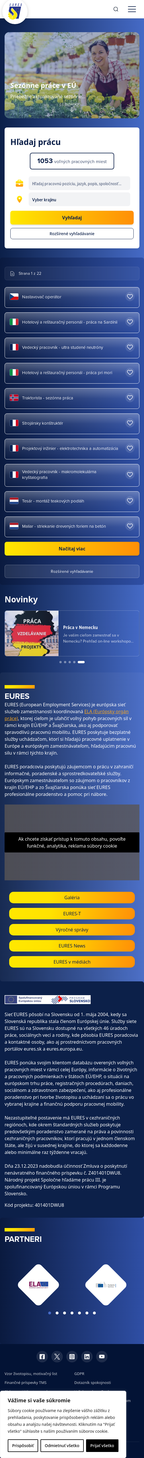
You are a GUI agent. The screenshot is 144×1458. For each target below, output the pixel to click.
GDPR (79, 1373)
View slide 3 (64, 1313)
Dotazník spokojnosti (92, 1382)
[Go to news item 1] (60, 662)
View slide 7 (94, 1313)
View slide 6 (86, 1313)
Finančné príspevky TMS (25, 1382)
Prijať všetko (102, 1445)
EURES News (72, 946)
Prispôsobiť (23, 1445)
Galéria (72, 897)
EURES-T (72, 913)
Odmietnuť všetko (62, 1445)
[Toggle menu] (132, 9)
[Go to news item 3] (70, 662)
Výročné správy (72, 930)
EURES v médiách (71, 962)
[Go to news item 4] (74, 662)
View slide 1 (49, 1313)
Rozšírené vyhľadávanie (72, 233)
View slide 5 (79, 1313)
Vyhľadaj (72, 217)
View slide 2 (57, 1313)
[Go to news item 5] (81, 662)
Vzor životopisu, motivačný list (31, 1373)
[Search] (116, 9)
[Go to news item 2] (65, 662)
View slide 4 (72, 1313)
